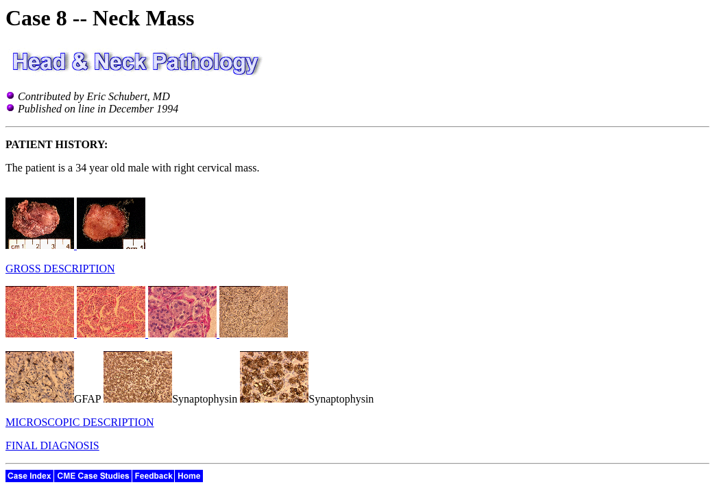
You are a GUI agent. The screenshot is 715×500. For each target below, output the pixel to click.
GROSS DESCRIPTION (60, 268)
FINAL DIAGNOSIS (52, 445)
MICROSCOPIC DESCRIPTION (79, 422)
